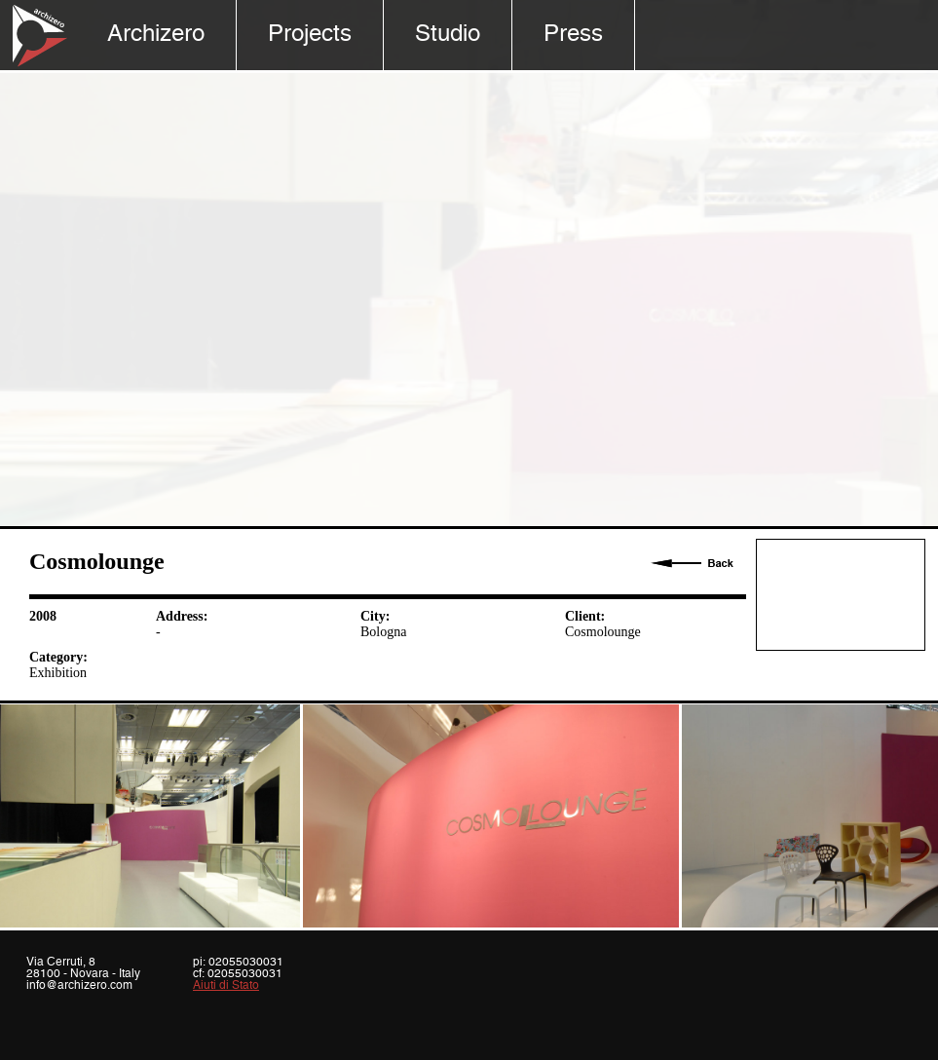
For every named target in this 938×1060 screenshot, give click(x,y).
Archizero (156, 34)
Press (573, 34)
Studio (447, 34)
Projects (310, 34)
